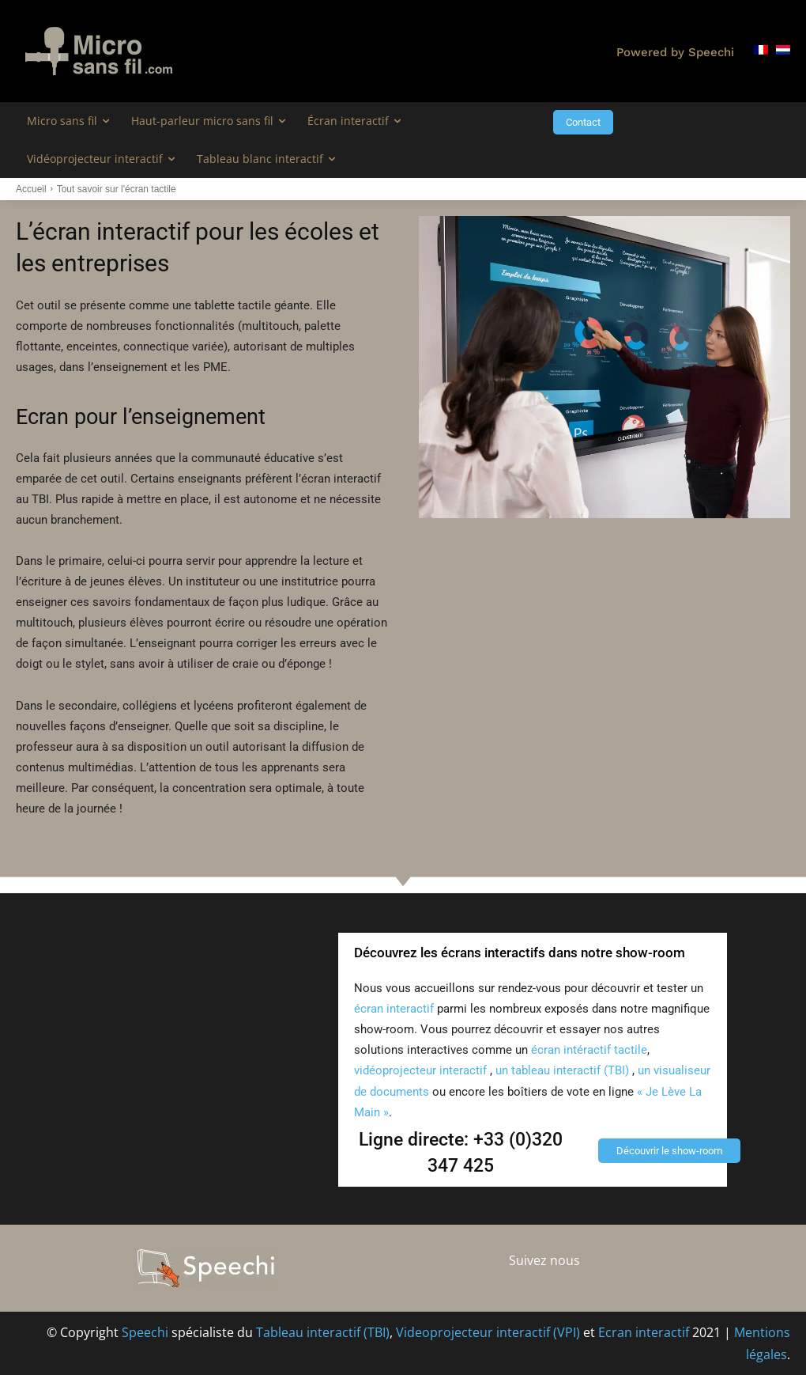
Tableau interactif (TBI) (323, 1332)
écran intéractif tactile (589, 1050)
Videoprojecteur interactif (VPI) (488, 1332)
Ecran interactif (643, 1332)
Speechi (145, 1332)
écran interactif (394, 1009)
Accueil (31, 189)
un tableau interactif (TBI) (563, 1070)
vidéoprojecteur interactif (420, 1070)
